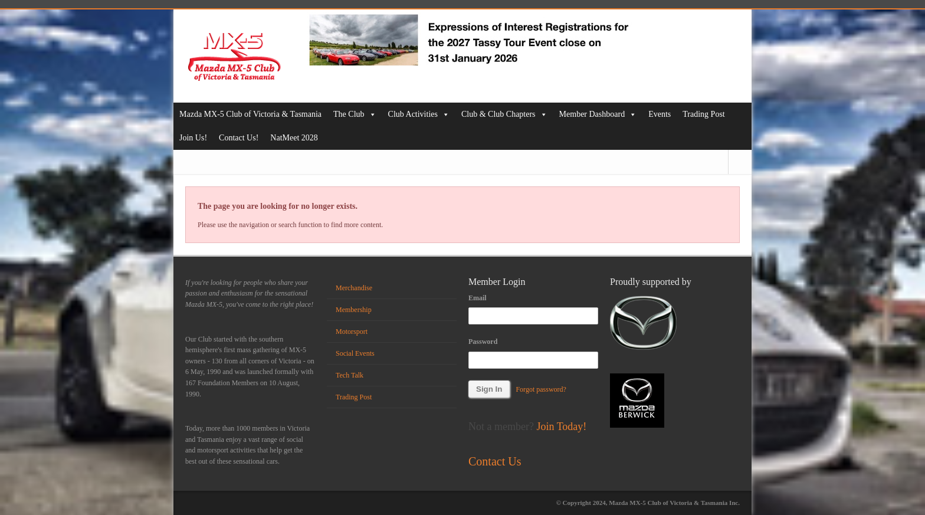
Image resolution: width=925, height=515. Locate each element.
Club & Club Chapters (504, 114)
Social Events (355, 353)
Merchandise (354, 288)
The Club (354, 114)
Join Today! (561, 426)
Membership (354, 310)
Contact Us (494, 461)
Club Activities (419, 114)
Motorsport (352, 331)
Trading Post (703, 114)
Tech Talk (349, 375)
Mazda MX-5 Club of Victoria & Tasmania (250, 114)
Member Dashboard (598, 114)
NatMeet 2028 (293, 137)
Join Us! (193, 137)
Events (659, 114)
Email (477, 298)
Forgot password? (541, 389)
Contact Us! (238, 137)
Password (482, 341)
